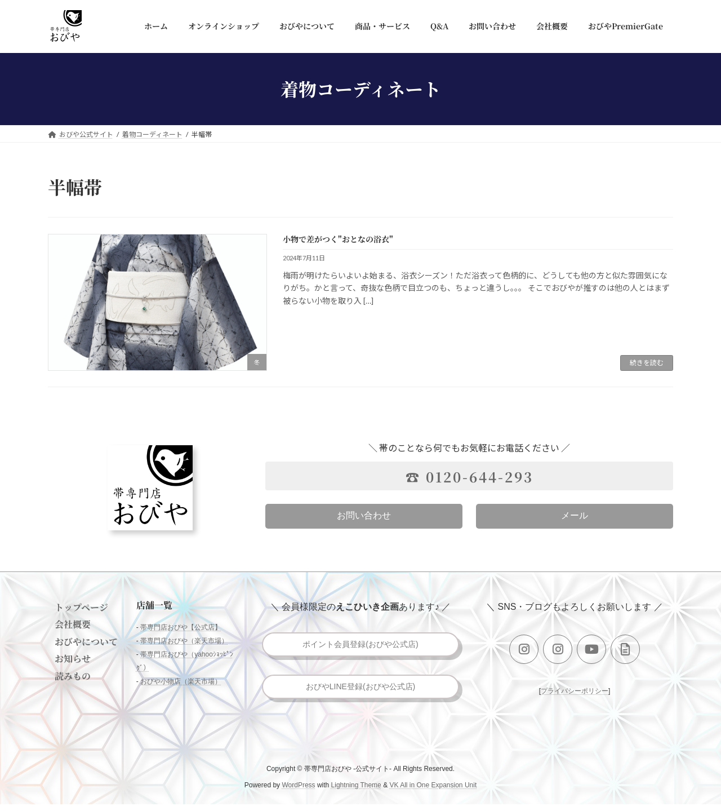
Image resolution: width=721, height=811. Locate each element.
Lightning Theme (356, 792)
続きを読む (647, 362)
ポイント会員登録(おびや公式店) (361, 645)
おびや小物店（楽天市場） (180, 682)
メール (574, 515)
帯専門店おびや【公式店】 (180, 628)
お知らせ (73, 658)
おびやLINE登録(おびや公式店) (360, 691)
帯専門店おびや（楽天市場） (184, 641)
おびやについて (86, 641)
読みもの (73, 676)
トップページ (81, 607)
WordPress (298, 792)
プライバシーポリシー (574, 691)
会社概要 (73, 624)
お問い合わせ (364, 515)
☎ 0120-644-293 (469, 476)
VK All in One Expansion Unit (433, 792)
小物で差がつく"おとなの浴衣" (338, 239)
